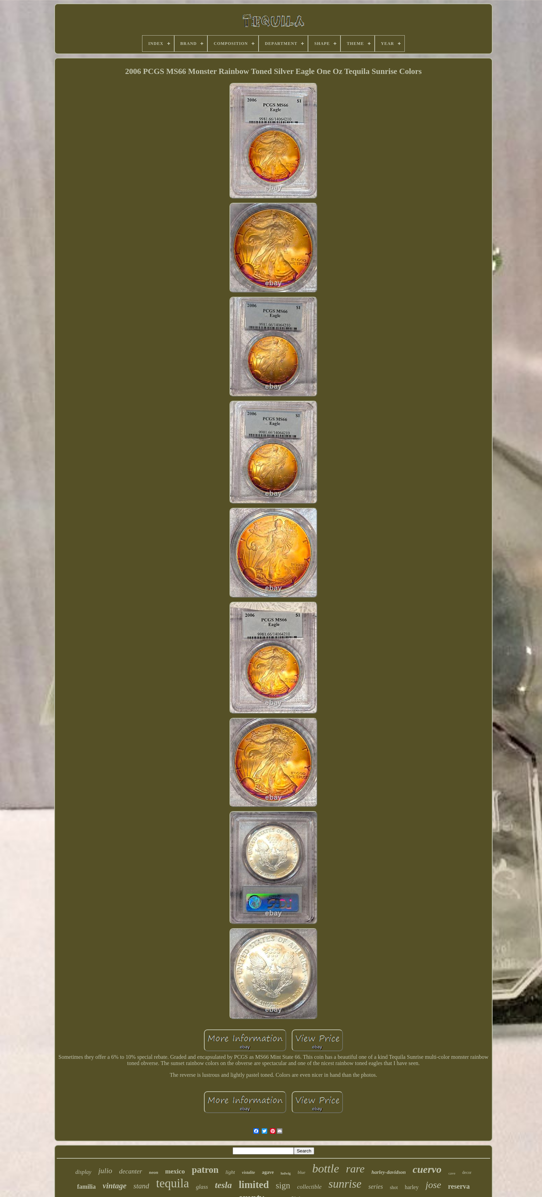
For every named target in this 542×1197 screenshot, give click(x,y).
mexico (175, 1171)
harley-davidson (389, 1172)
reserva (459, 1186)
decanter (130, 1171)
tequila (172, 1183)
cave (451, 1173)
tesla (223, 1185)
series (375, 1186)
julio (105, 1170)
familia (86, 1186)
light (230, 1172)
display (83, 1172)
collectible (309, 1187)
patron (205, 1170)
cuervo (427, 1169)
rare (355, 1168)
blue (301, 1172)
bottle (325, 1168)
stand (141, 1186)
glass (202, 1187)
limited (254, 1184)
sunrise (344, 1184)
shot (394, 1187)
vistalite (248, 1172)
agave (268, 1172)
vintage (115, 1185)
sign (283, 1185)
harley (412, 1187)
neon (153, 1172)
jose (433, 1184)
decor (466, 1172)
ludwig (286, 1173)
